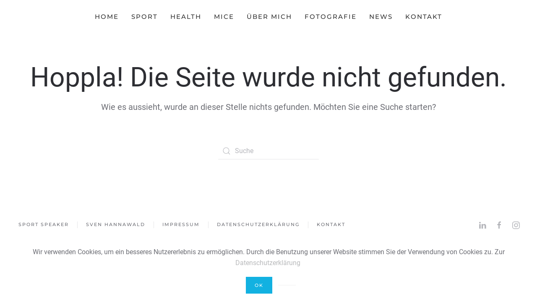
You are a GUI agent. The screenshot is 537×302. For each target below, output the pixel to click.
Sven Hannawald (115, 224)
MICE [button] (224, 17)
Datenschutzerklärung (258, 224)
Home (107, 17)
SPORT (144, 17)
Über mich (269, 17)
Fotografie (331, 17)
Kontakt (423, 17)
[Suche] (268, 151)
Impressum (181, 224)
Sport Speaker (43, 224)
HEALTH (185, 17)
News (381, 17)
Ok (259, 285)
